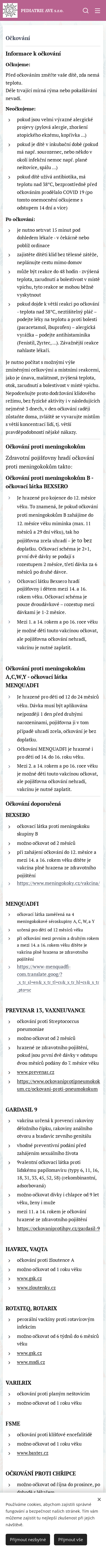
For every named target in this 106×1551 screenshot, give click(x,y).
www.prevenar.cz (35, 1072)
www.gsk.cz (29, 1278)
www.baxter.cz (32, 1453)
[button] (85, 10)
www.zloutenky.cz (36, 1287)
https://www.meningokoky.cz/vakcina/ (58, 883)
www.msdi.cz (31, 1362)
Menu (97, 10)
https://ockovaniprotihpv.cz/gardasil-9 (58, 1228)
